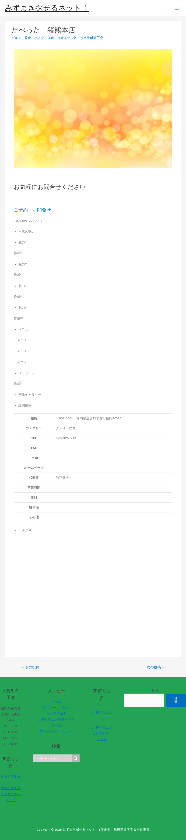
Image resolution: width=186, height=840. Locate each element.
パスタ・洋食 (44, 38)
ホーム (56, 701)
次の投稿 (156, 667)
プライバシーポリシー (56, 731)
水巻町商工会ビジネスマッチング (11, 794)
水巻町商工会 (11, 776)
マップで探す (56, 713)
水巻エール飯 (67, 38)
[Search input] (53, 758)
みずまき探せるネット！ (47, 7)
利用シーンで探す (56, 707)
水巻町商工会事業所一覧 (56, 719)
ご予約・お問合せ (32, 210)
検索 (155, 690)
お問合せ (56, 725)
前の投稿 (30, 667)
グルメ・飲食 (21, 38)
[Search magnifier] (76, 758)
